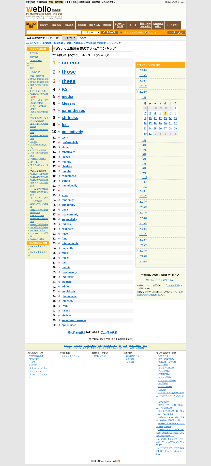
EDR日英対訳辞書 (38, 150)
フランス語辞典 (165, 377)
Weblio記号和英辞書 (39, 174)
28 (170, 128)
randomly (68, 200)
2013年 (143, 191)
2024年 (143, 250)
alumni (66, 147)
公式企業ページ (133, 356)
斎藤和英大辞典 (37, 215)
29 (175, 128)
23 (145, 128)
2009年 (143, 75)
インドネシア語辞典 (167, 380)
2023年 (143, 245)
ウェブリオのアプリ (70, 356)
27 (165, 128)
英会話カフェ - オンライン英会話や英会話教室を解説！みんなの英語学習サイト (170, 432)
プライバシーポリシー (39, 368)
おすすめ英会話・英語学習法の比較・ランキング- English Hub (170, 451)
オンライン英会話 (120, 25)
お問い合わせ (100, 356)
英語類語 (56, 25)
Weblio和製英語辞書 (39, 177)
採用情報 (130, 362)
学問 (32, 68)
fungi (65, 238)
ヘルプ (183, 2)
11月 (144, 182)
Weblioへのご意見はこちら (160, 280)
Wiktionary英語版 (37, 230)
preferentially (70, 142)
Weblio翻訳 (163, 365)
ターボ (132, 25)
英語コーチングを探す (145, 25)
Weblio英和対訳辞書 (39, 224)
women (66, 281)
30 (145, 133)
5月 (144, 154)
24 (150, 128)
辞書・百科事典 (75, 43)
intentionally (69, 185)
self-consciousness (74, 320)
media (67, 96)
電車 (100, 346)
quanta (66, 267)
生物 (108, 348)
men (64, 262)
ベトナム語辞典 (165, 386)
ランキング (70, 38)
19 (160, 123)
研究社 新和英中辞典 (39, 82)
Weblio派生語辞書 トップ (39, 38)
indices (66, 224)
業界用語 (34, 57)
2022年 (143, 240)
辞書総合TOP (171, 2)
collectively (72, 131)
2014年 (143, 196)
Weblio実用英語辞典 (39, 94)
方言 (126, 348)
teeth (65, 137)
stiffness (70, 117)
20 (165, 123)
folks (65, 253)
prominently (69, 272)
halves (66, 310)
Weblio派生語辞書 (96, 43)
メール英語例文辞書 (39, 189)
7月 (144, 163)
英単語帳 (82, 25)
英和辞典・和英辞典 (52, 43)
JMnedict (34, 162)
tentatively (68, 152)
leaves (66, 156)
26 (160, 128)
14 (170, 118)
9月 (144, 172)
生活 (75, 348)
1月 (144, 97)
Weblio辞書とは (36, 356)
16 (145, 123)
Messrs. (69, 103)
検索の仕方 (34, 359)
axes (65, 195)
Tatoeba (33, 141)
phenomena (69, 296)
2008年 (143, 70)
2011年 (143, 86)
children (67, 166)
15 (175, 118)
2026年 (143, 261)
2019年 (143, 223)
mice (65, 233)
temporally (68, 204)
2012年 (143, 91)
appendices (69, 325)
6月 (144, 159)
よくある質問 (173, 285)
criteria (70, 63)
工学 (32, 64)
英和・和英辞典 (56, 2)
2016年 (143, 207)
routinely (67, 228)
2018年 (143, 218)
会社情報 (130, 359)
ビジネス (34, 53)
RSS (118, 461)
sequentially (69, 219)
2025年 (143, 256)
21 (170, 123)
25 (155, 128)
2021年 (143, 234)
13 (165, 118)
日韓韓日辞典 (84, 2)
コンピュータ (36, 60)
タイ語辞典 (163, 383)
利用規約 (33, 365)
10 (150, 118)
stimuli (66, 286)
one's (65, 209)
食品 (114, 348)
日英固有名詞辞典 (38, 159)
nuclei (65, 257)
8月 (144, 168)
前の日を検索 (76, 332)
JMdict (33, 109)
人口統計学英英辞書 (39, 227)
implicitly (67, 248)
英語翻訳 (107, 25)
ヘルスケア (35, 72)
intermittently (70, 243)
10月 (144, 177)
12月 (144, 186)
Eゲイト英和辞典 (37, 91)
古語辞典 (96, 2)
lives (65, 305)
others (66, 180)
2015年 (143, 201)
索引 (58, 38)
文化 (69, 348)
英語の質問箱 (164, 402)
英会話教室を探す (158, 25)
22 (175, 123)
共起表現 (69, 25)
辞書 (28, 2)
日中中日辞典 (70, 2)
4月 (144, 149)
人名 (120, 348)
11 (155, 118)
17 (150, 123)
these (69, 81)
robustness (69, 176)
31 (150, 133)
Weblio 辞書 (32, 43)
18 (155, 123)
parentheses (73, 110)
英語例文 (44, 25)
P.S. (65, 89)
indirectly (68, 277)
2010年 (143, 81)
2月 (144, 140)
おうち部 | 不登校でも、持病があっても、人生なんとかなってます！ (170, 442)
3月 (144, 145)
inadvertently (70, 214)
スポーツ (101, 348)
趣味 (93, 348)
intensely (67, 301)
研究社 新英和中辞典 (39, 79)
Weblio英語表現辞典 (39, 180)
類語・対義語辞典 (39, 2)
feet (65, 124)
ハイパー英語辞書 (38, 106)
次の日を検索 (109, 332)
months (66, 171)
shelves (67, 315)
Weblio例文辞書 (37, 239)
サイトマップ (35, 371)
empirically (69, 291)
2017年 (143, 212)
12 (160, 118)
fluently (66, 161)
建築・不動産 (135, 346)
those (69, 72)
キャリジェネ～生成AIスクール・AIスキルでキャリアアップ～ (170, 396)
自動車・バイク (110, 346)
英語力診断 (94, 25)
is (63, 190)
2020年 (143, 229)
